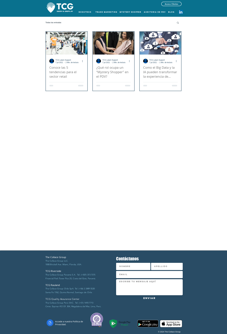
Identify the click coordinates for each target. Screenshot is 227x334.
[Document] (50, 322)
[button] (177, 22)
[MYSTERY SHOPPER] (130, 12)
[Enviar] (149, 298)
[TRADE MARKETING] (106, 12)
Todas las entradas (53, 22)
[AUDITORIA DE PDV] (155, 12)
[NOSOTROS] (85, 12)
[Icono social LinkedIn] (181, 12)
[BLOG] (171, 12)
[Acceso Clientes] (171, 4)
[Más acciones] (83, 61)
